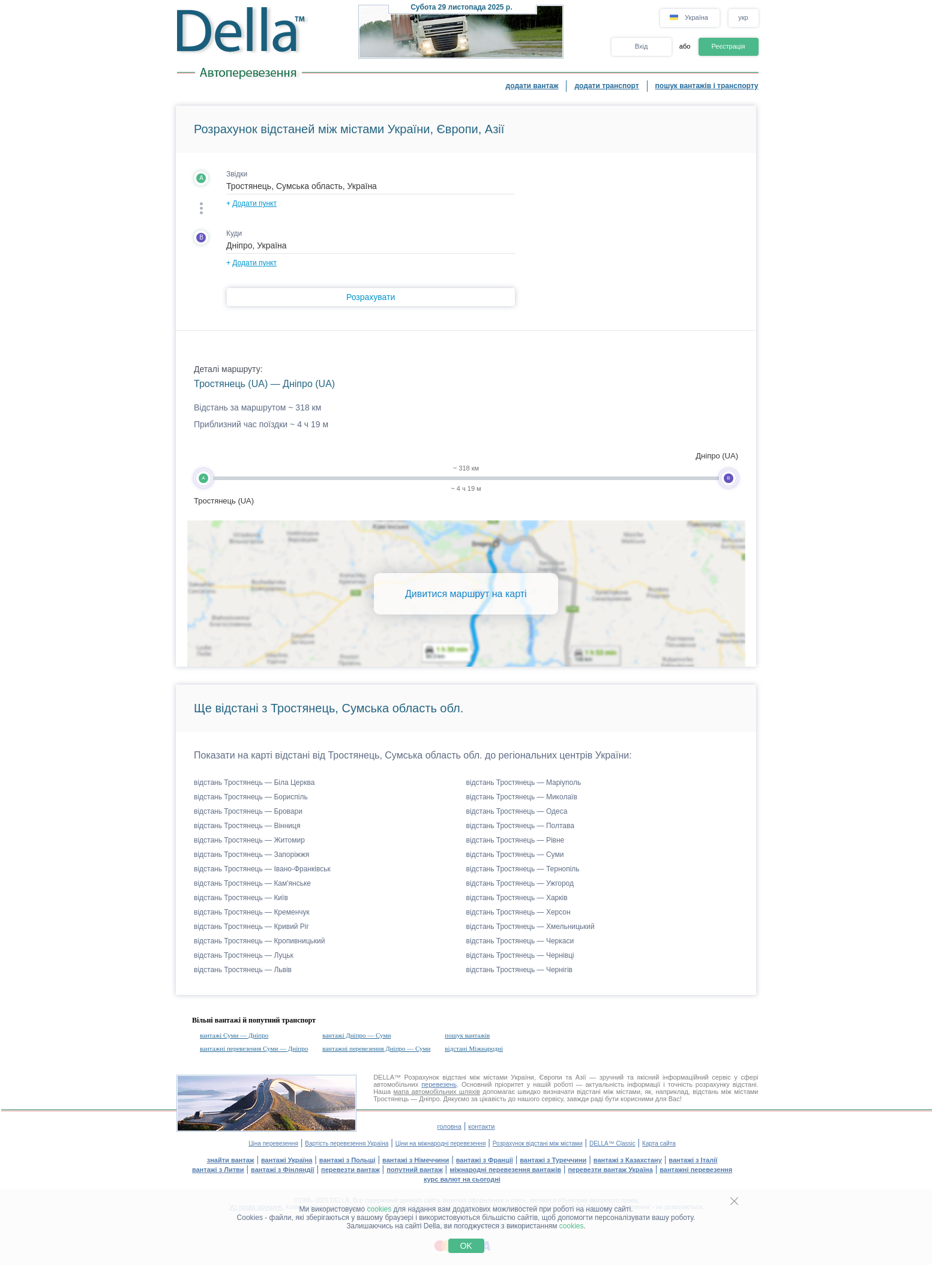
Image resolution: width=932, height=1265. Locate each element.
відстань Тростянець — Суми (515, 854)
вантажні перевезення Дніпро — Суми (376, 1048)
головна (449, 1126)
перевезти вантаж (350, 1169)
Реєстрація (728, 46)
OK (466, 1246)
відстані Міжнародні (474, 1048)
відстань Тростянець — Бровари (248, 811)
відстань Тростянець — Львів (243, 970)
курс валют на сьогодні (462, 1179)
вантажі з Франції (484, 1160)
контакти (481, 1126)
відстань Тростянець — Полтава (520, 826)
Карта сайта (659, 1143)
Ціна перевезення (273, 1143)
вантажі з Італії (693, 1160)
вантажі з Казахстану (628, 1160)
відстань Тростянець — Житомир (249, 840)
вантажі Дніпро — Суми (356, 1035)
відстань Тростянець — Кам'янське (252, 883)
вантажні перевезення (696, 1169)
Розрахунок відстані (435, 1077)
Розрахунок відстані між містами (538, 1143)
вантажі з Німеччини (415, 1160)
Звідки (236, 174)
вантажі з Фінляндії (282, 1169)
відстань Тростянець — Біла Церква (254, 782)
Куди (234, 233)
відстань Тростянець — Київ (241, 898)
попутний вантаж (414, 1169)
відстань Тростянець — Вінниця (247, 826)
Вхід (641, 46)
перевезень (439, 1084)
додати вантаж (532, 86)
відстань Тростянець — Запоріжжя (251, 854)
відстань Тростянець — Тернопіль (523, 869)
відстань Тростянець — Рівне (515, 840)
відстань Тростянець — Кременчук (252, 912)
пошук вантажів (467, 1035)
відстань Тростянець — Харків (517, 898)
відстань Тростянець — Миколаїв (521, 797)
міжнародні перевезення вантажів (505, 1169)
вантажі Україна (286, 1160)
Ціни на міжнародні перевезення (440, 1143)
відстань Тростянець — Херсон (518, 912)
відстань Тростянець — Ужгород (520, 883)
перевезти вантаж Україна (610, 1169)
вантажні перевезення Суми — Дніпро (254, 1048)
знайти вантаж (230, 1160)
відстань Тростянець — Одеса (517, 811)
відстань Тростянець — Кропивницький (259, 941)
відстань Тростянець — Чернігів (519, 970)
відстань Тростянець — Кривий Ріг (251, 926)
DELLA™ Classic (612, 1143)
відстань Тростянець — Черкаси (520, 941)
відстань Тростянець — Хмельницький (530, 926)
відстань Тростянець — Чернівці (520, 955)
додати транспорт (606, 86)
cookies (379, 1209)
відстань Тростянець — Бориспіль (251, 797)
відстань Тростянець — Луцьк (243, 955)
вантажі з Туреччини (553, 1160)
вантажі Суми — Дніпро (234, 1035)
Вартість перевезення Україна (346, 1143)
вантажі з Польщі (347, 1160)
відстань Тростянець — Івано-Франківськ (262, 869)
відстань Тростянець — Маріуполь (524, 782)
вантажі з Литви (218, 1169)
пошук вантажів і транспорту (707, 86)
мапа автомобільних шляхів (437, 1091)
